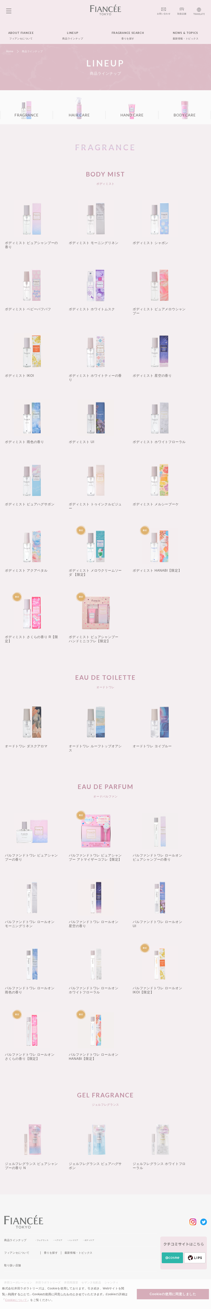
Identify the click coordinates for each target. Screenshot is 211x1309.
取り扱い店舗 (12, 1265)
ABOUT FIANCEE (21, 35)
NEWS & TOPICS (186, 35)
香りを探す (51, 1252)
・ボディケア (88, 1240)
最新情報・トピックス (78, 1252)
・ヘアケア (57, 1240)
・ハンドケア (72, 1240)
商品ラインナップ (15, 1240)
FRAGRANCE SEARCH (128, 35)
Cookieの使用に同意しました (173, 1294)
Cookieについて (16, 1300)
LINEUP (72, 35)
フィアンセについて (16, 1252)
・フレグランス (41, 1240)
